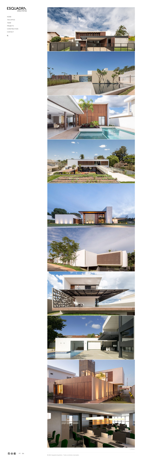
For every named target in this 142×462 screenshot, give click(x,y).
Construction (12, 29)
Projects (10, 26)
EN (23, 453)
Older (132, 449)
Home (9, 17)
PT (20, 453)
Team (9, 23)
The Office (11, 20)
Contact (10, 32)
